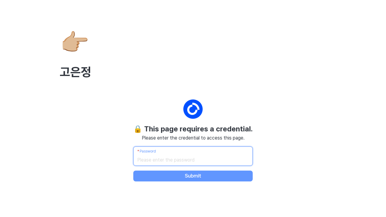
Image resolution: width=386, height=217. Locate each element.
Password (148, 151)
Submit (193, 176)
